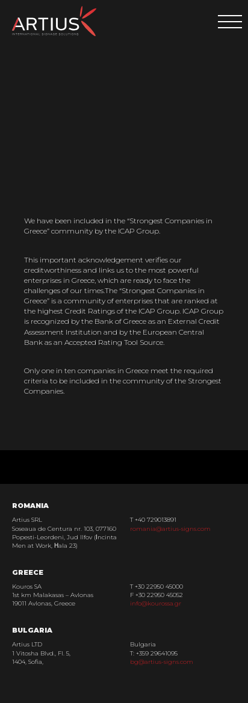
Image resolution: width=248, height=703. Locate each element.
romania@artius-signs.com (170, 529)
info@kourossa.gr (155, 603)
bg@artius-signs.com (161, 662)
